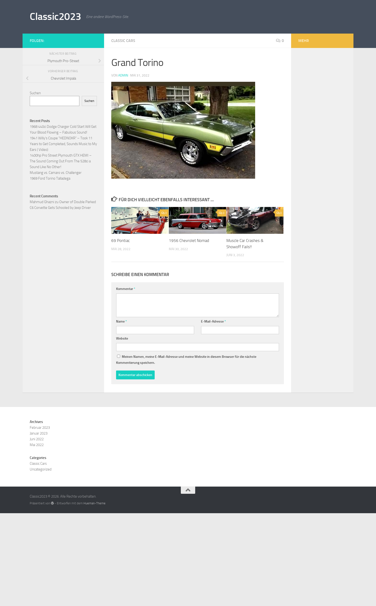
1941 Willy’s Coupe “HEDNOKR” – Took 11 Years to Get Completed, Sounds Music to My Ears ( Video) (63, 144)
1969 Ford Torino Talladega (50, 178)
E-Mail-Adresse (213, 321)
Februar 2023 (40, 427)
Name (121, 321)
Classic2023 (55, 17)
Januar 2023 (38, 433)
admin (123, 75)
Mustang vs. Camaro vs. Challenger (56, 173)
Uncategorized (41, 469)
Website (122, 338)
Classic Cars (123, 40)
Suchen (35, 93)
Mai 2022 (37, 445)
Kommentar (125, 289)
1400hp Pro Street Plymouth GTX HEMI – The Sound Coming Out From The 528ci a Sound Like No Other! (61, 161)
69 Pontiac (120, 240)
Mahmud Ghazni (42, 202)
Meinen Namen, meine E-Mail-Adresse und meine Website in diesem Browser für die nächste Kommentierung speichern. (186, 360)
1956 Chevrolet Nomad (189, 240)
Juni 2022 (37, 439)
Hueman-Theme (94, 503)
